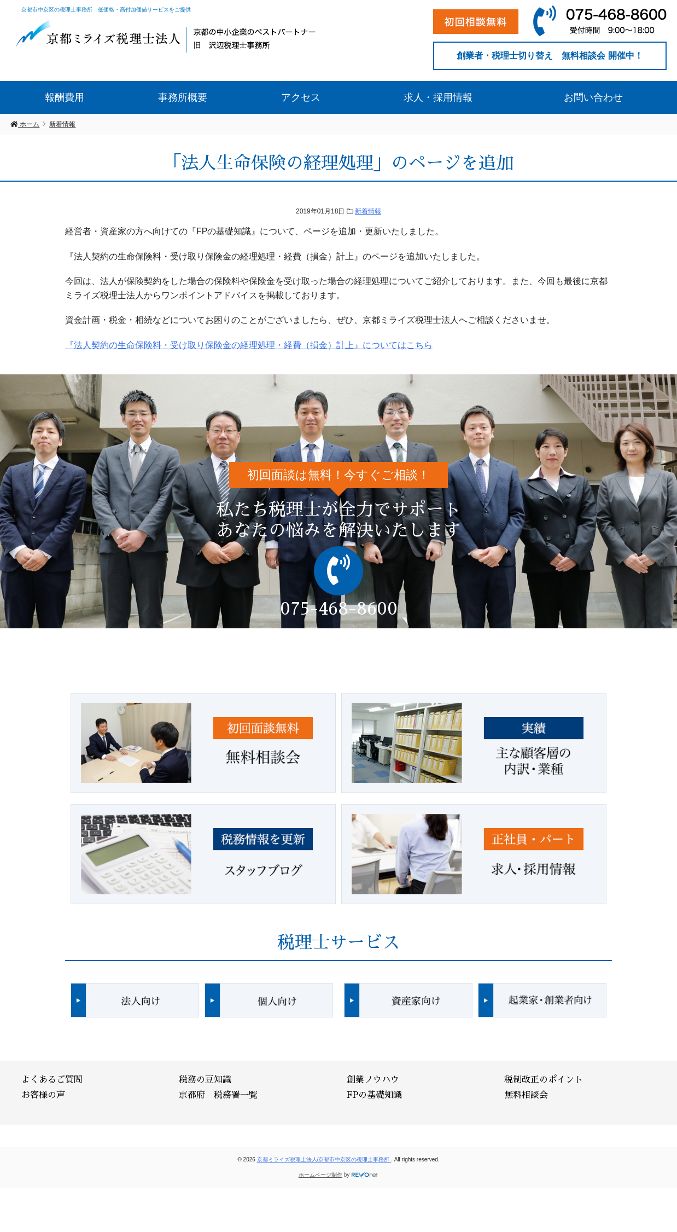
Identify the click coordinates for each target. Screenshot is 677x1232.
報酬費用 (64, 97)
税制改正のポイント (543, 1079)
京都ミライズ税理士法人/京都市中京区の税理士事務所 (324, 1159)
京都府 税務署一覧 (218, 1095)
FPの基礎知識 (374, 1095)
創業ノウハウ (373, 1079)
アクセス (300, 97)
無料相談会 (526, 1095)
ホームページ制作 (320, 1175)
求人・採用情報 (438, 97)
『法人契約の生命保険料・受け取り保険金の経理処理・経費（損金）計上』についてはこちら (249, 345)
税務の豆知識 (205, 1079)
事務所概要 (182, 97)
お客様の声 (43, 1095)
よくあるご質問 (52, 1079)
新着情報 (368, 211)
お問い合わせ (593, 97)
